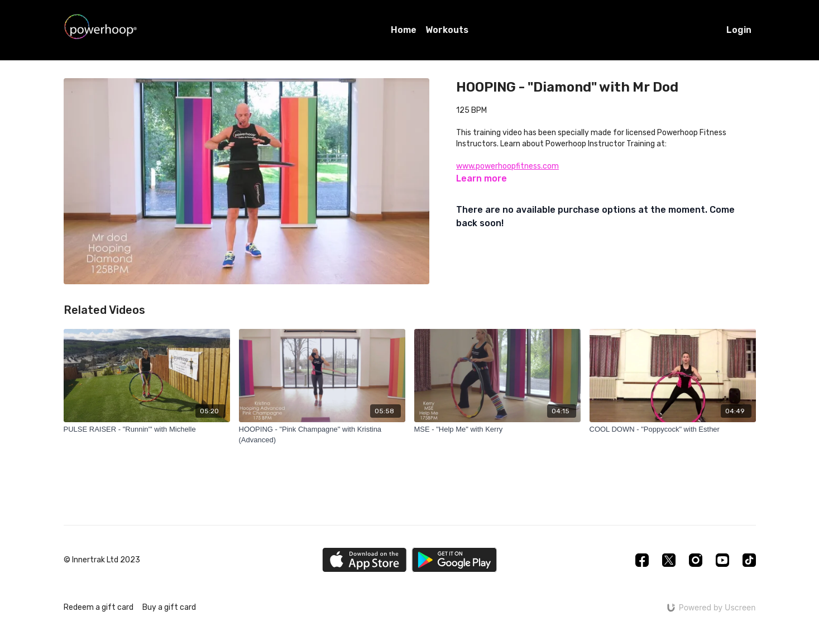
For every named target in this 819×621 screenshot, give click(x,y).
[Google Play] (454, 559)
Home (403, 30)
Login (738, 30)
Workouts (446, 30)
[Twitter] (669, 560)
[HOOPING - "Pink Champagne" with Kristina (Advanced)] (322, 435)
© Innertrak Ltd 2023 (102, 560)
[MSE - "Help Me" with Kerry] (497, 429)
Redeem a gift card (98, 607)
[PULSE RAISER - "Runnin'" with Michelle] (147, 429)
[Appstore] (364, 559)
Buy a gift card (169, 607)
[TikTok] (749, 560)
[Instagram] (695, 560)
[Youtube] (722, 560)
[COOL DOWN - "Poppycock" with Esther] (673, 429)
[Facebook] (642, 560)
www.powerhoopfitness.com (507, 166)
